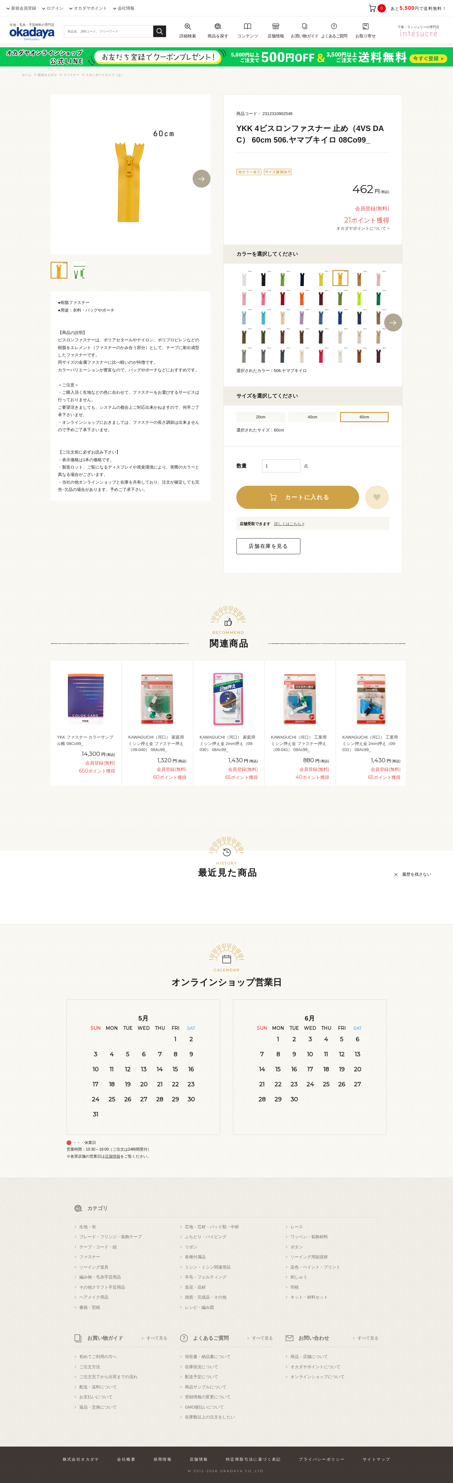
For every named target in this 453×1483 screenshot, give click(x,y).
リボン (191, 1247)
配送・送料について (98, 1387)
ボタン (296, 1247)
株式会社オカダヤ (81, 1459)
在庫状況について (201, 1366)
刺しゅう (298, 1277)
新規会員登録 (23, 8)
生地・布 (87, 1226)
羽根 (294, 1287)
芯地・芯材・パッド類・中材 (212, 1226)
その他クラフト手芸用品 (102, 1287)
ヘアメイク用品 (93, 1297)
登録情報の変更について (208, 1396)
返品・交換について (98, 1407)
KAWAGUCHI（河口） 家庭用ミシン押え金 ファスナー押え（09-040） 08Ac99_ (156, 743)
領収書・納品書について (208, 1356)
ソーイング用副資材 (309, 1256)
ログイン (55, 8)
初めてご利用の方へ (98, 1356)
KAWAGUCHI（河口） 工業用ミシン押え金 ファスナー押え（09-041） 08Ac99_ (299, 743)
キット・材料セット (309, 1297)
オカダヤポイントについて (315, 1366)
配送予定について (201, 1376)
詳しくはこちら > (289, 524)
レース (296, 1226)
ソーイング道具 (93, 1267)
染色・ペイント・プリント (315, 1267)
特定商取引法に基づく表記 (253, 1459)
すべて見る (157, 1338)
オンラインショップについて (317, 1376)
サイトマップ (376, 1459)
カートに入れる (307, 497)
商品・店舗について (309, 1356)
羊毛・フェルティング (205, 1277)
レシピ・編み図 (199, 1307)
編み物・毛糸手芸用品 (100, 1277)
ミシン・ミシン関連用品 (208, 1267)
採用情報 (163, 1459)
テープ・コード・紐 (98, 1247)
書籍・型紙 (89, 1307)
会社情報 (126, 8)
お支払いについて (96, 1396)
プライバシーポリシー (322, 1459)
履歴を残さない (416, 874)
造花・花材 (195, 1287)
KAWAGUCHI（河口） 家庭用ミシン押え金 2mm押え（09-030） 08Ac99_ (227, 743)
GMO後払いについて (204, 1407)
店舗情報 (112, 1156)
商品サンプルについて (205, 1387)
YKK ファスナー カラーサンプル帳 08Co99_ (85, 740)
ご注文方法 (89, 1366)
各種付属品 (195, 1256)
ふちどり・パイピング (205, 1236)
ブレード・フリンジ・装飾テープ (110, 1236)
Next (202, 179)
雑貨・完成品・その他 (205, 1297)
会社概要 (126, 1459)
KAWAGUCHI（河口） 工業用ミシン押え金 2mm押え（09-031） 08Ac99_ (370, 743)
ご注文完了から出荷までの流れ (108, 1376)
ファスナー (89, 1256)
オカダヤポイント (90, 8)
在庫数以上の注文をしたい (210, 1417)
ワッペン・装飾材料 (309, 1236)
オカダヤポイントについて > (362, 228)
